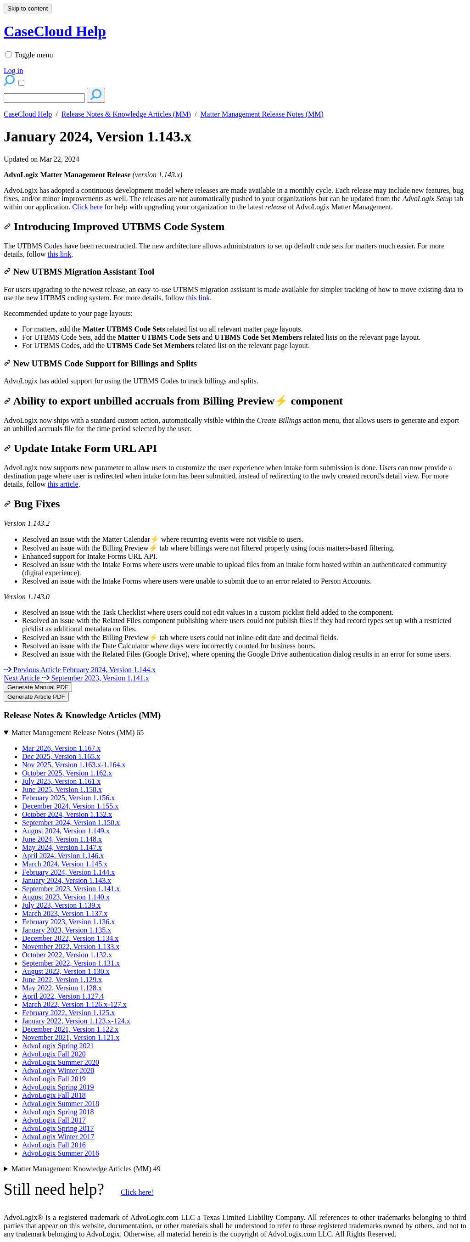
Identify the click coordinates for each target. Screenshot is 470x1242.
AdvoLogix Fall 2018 (54, 1095)
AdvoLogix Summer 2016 (60, 1153)
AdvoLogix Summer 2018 (60, 1103)
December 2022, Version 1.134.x (70, 938)
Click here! (137, 1192)
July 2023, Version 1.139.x (61, 905)
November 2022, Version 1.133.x (70, 946)
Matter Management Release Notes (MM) (261, 114)
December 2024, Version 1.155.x (70, 806)
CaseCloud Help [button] (55, 31)
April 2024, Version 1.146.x (63, 856)
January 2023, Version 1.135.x (66, 930)
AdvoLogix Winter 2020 (58, 1070)
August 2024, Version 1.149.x (66, 831)
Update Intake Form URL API (80, 448)
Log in (13, 70)
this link (60, 254)
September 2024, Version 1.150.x (71, 822)
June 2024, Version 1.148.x (62, 839)
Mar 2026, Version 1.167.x (61, 748)
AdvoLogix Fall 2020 (54, 1054)
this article (63, 484)
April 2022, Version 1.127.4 (63, 996)
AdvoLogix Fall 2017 (54, 1120)
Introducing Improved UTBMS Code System (114, 226)
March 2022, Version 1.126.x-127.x (74, 1004)
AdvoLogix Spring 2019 (58, 1087)
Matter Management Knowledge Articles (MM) (86, 1169)
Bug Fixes (32, 504)
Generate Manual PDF (37, 687)
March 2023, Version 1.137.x (64, 913)
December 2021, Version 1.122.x (70, 1029)
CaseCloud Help (28, 114)
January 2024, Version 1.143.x (97, 136)
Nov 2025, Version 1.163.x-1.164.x (73, 765)
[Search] (44, 98)
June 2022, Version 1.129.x (62, 979)
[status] (235, 191)
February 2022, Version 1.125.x (68, 1013)
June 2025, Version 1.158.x (62, 789)
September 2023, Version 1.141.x (71, 889)
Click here (87, 207)
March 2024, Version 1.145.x (64, 864)
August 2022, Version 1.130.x (66, 971)
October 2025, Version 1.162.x (67, 773)
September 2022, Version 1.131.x (71, 963)
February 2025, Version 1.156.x (68, 798)
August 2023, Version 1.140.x (66, 897)
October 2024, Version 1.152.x (67, 814)
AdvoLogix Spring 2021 (58, 1046)
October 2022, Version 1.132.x (67, 955)
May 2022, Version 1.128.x (62, 988)
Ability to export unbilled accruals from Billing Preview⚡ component (173, 401)
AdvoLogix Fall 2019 (54, 1079)
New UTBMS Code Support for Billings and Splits (100, 363)
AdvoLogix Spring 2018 (58, 1112)
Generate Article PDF (36, 696)
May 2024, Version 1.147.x (62, 847)
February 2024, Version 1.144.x (68, 872)
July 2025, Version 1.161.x (61, 781)
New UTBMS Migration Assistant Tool (79, 271)
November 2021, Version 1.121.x (70, 1037)
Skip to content (27, 8)
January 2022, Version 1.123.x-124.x (76, 1021)
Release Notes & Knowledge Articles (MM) (126, 114)
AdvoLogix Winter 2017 (58, 1137)
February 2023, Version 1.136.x (68, 922)
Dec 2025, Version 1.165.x (61, 756)
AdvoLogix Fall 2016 (54, 1145)
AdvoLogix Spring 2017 (58, 1128)
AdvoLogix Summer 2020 (60, 1062)
